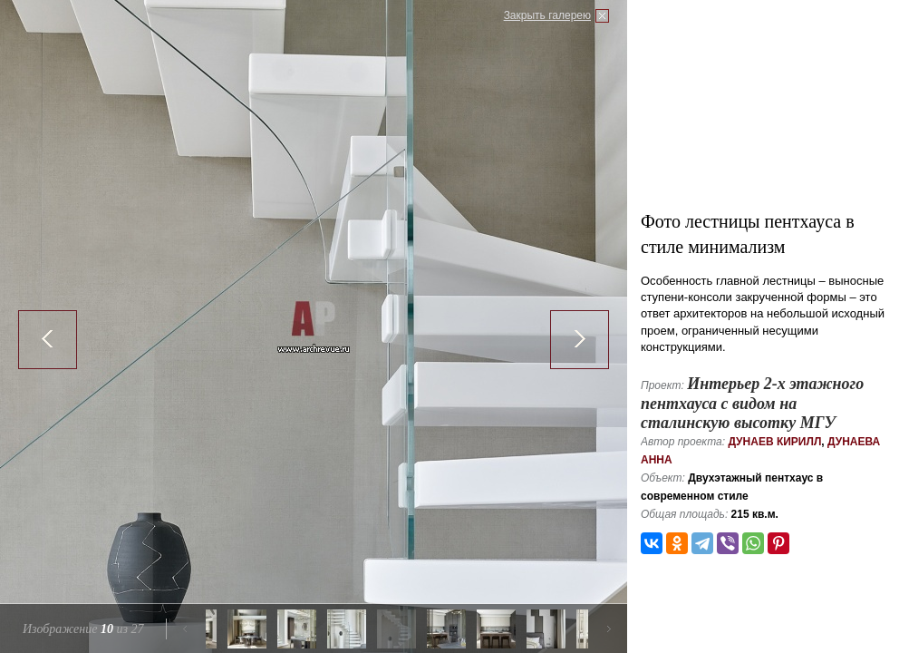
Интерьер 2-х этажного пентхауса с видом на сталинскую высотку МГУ (752, 403)
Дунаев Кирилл (774, 441)
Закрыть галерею (547, 15)
